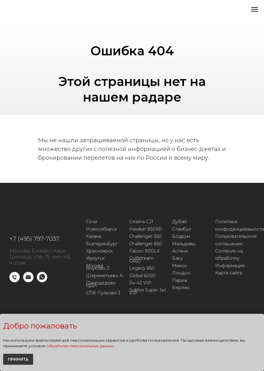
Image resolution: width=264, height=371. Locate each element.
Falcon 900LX (144, 251)
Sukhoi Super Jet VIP (147, 291)
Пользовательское (236, 236)
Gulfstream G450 (141, 259)
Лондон (181, 273)
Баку (177, 258)
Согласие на (229, 251)
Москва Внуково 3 (97, 267)
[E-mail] (28, 280)
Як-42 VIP (140, 283)
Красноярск (99, 251)
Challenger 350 (145, 236)
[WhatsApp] (42, 280)
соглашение (229, 244)
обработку (227, 258)
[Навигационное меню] (254, 9)
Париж (179, 280)
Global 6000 (142, 275)
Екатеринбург (102, 244)
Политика (226, 221)
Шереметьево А (104, 275)
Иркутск (95, 258)
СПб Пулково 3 (103, 293)
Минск (179, 265)
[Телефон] (14, 280)
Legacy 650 (142, 268)
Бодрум (181, 236)
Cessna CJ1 (141, 221)
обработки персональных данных (80, 345)
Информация (230, 265)
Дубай (179, 221)
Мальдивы (183, 244)
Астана (180, 251)
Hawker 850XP (145, 229)
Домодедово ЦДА (101, 284)
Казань (93, 236)
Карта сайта (228, 273)
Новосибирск (101, 229)
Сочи (91, 221)
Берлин (180, 287)
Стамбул (181, 229)
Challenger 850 (145, 244)
